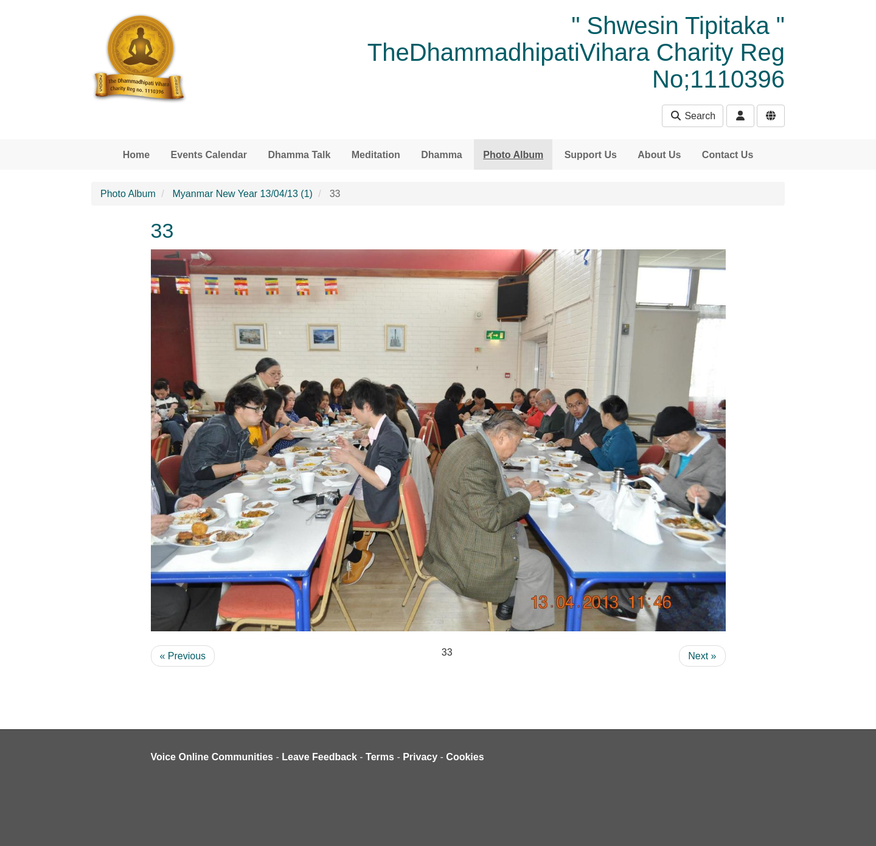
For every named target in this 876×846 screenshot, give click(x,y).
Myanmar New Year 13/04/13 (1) (243, 194)
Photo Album (513, 155)
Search (692, 116)
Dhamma (441, 155)
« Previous (183, 656)
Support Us (591, 155)
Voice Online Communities (212, 757)
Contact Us (727, 155)
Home (136, 155)
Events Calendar (209, 155)
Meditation (376, 155)
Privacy (420, 757)
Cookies (465, 757)
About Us (659, 155)
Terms (380, 757)
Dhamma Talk (299, 155)
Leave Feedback (319, 757)
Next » (702, 656)
